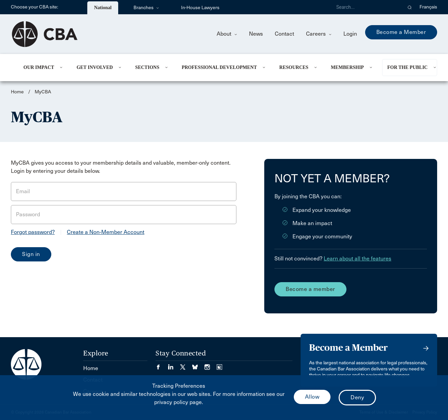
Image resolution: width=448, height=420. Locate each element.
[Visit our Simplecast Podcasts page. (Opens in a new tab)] (219, 365)
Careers (318, 34)
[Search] (366, 7)
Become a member (310, 289)
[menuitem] (41, 67)
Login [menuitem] (350, 34)
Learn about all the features (357, 258)
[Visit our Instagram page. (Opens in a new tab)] (210, 365)
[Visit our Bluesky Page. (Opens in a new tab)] (198, 365)
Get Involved (94, 67)
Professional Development (219, 67)
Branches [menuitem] (146, 8)
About (227, 34)
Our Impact (38, 67)
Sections (147, 67)
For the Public (407, 67)
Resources (293, 67)
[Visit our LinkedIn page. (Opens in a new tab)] (174, 365)
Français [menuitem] (428, 7)
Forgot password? (33, 232)
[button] (410, 7)
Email (23, 191)
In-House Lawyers (200, 8)
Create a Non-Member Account (105, 232)
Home (17, 92)
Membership (347, 67)
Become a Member (401, 32)
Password (28, 214)
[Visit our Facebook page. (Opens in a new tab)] (162, 365)
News (256, 34)
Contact (284, 34)
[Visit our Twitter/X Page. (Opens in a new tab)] (186, 365)
